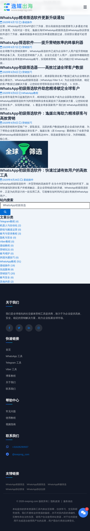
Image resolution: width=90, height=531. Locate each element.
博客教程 (11, 375)
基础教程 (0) (7, 245)
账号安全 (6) (7, 277)
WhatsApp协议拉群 (36, 489)
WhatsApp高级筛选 (36, 484)
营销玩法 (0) (7, 249)
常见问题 (11, 411)
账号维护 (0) (7, 253)
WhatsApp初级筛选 (15, 484)
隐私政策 (55, 501)
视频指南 (11, 424)
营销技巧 (27, 47)
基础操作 (27, 22)
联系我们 (11, 388)
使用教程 (11, 418)
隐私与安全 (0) (8, 237)
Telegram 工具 (13, 362)
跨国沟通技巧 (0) (9, 257)
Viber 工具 (11, 369)
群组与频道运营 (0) (10, 229)
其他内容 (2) (7, 281)
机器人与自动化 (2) (10, 225)
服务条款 (68, 501)
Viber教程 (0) (7, 241)
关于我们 (11, 382)
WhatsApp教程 (30, 93)
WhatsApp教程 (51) (10, 261)
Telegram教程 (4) (9, 221)
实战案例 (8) (7, 269)
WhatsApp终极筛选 (57, 484)
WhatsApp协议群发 (15, 489)
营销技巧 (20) (7, 273)
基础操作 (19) (7, 265)
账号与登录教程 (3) (10, 233)
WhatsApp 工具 (14, 356)
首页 (8, 349)
